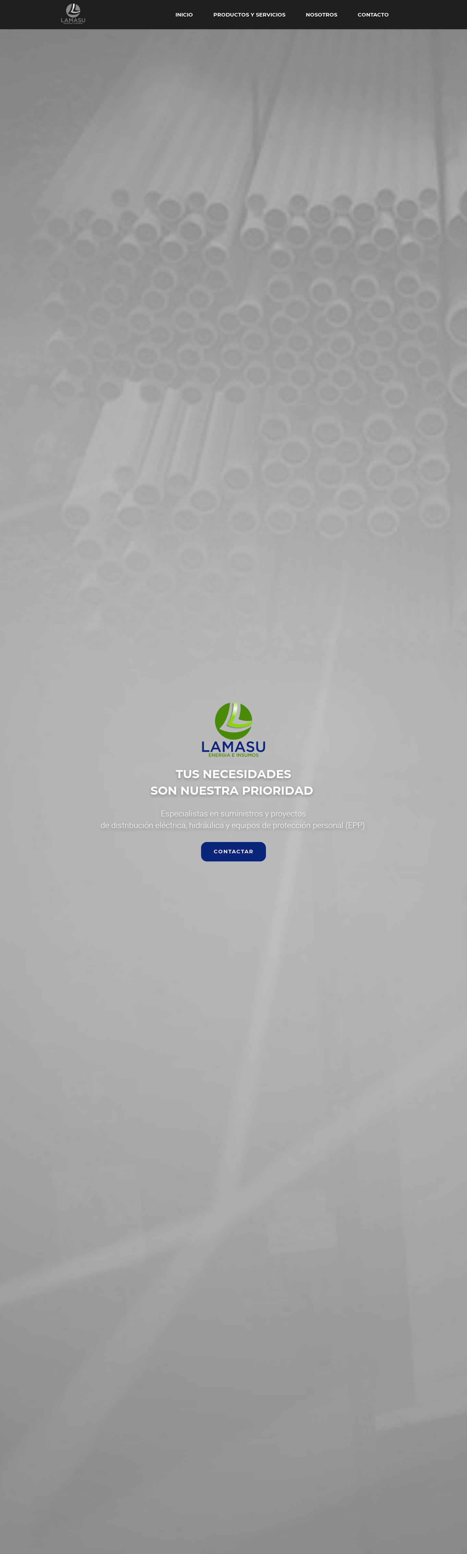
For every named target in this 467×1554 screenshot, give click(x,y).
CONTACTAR (234, 852)
